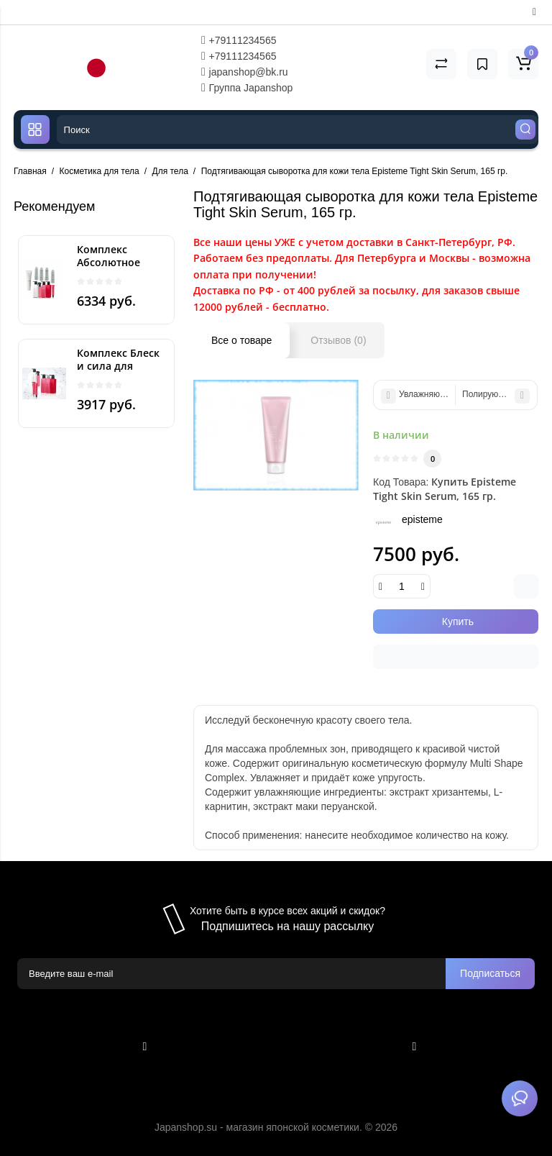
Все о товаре (241, 340)
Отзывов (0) (338, 340)
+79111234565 (239, 40)
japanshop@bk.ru (244, 72)
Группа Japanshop (247, 88)
